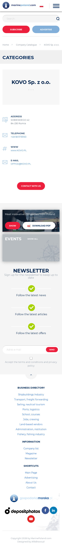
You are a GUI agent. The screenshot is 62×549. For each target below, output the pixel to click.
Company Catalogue (26, 45)
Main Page (31, 472)
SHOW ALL (32, 239)
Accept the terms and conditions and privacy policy (31, 364)
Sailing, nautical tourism (31, 404)
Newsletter (31, 458)
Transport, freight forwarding (31, 399)
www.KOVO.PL (19, 150)
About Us (31, 482)
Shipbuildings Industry (31, 394)
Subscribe (16, 29)
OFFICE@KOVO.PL (21, 163)
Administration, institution (31, 429)
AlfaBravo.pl (38, 541)
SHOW (12, 226)
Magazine (31, 453)
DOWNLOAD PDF (39, 225)
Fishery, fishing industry (31, 434)
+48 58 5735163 (18, 136)
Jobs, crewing (31, 419)
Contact (31, 487)
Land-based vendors (31, 424)
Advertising (31, 477)
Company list (31, 448)
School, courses (31, 414)
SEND (52, 350)
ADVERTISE (46, 29)
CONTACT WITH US (31, 186)
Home (5, 45)
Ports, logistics (31, 409)
